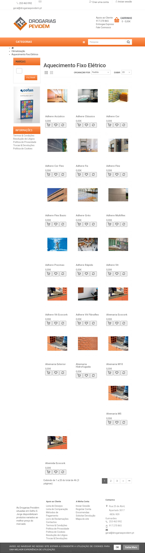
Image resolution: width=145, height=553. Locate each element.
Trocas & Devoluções (24, 145)
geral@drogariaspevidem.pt (27, 8)
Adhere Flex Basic (55, 215)
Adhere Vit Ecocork (56, 314)
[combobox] (19, 70)
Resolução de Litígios (24, 139)
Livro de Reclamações (57, 519)
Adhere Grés (83, 215)
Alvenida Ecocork (55, 463)
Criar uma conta (100, 2)
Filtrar (31, 77)
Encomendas (82, 512)
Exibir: (117, 72)
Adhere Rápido (84, 265)
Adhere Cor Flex (54, 165)
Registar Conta (83, 509)
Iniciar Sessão (83, 506)
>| (129, 480)
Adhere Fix (82, 165)
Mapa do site (82, 519)
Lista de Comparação (57, 509)
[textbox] (18, 70)
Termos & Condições (23, 135)
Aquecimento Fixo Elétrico (25, 54)
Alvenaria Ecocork (116, 314)
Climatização (18, 51)
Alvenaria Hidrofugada (83, 365)
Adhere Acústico (55, 116)
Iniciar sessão (125, 1)
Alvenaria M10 (114, 364)
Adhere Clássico (85, 116)
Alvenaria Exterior (55, 364)
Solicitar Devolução (85, 515)
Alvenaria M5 (113, 413)
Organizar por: (82, 72)
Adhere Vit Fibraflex (87, 314)
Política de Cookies (22, 148)
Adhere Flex (113, 165)
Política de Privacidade (24, 142)
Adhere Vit (112, 265)
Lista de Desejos (54, 506)
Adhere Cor (112, 116)
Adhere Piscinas (54, 265)
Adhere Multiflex (115, 215)
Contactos (51, 522)
